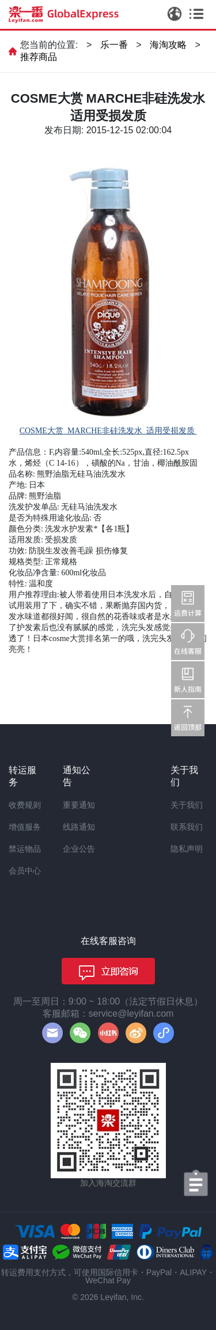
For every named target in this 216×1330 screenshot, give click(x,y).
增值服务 (25, 826)
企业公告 (79, 848)
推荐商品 (38, 57)
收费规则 (25, 805)
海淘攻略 (168, 45)
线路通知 (79, 826)
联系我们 (186, 826)
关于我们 (186, 805)
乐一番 (114, 45)
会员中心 (25, 870)
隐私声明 (186, 848)
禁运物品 (25, 848)
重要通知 (79, 805)
